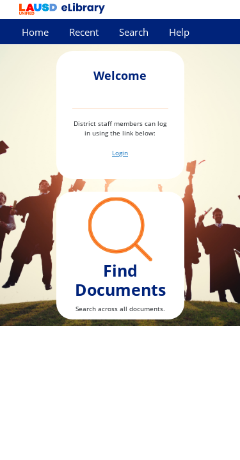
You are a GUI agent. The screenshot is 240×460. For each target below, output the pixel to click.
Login (120, 152)
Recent (84, 32)
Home (35, 32)
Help (179, 32)
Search (133, 32)
